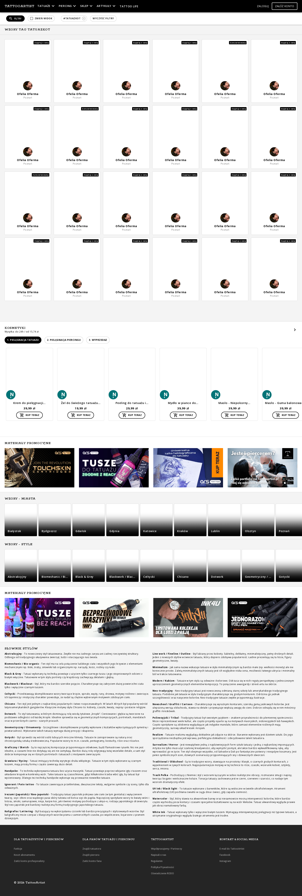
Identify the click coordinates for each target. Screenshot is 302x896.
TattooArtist (19, 6)
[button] (262, 6)
